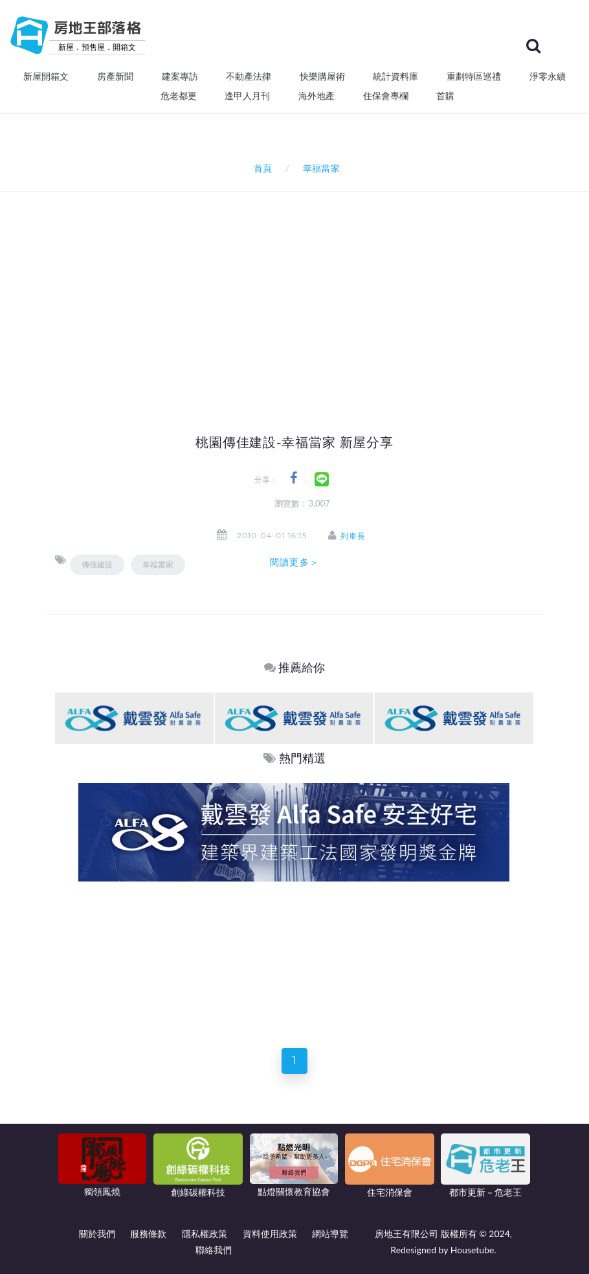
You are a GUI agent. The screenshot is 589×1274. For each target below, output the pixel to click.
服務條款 (148, 1233)
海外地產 (316, 96)
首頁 (260, 168)
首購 (445, 96)
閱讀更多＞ (294, 562)
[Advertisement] (322, 289)
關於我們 (97, 1233)
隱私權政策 (204, 1233)
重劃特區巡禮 (474, 76)
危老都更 (179, 96)
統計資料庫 (395, 76)
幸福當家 (157, 564)
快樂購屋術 (322, 76)
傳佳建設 (97, 564)
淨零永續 (547, 76)
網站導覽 (330, 1233)
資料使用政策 (270, 1233)
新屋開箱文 (46, 76)
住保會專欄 (385, 96)
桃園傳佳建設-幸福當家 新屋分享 (294, 442)
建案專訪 (180, 76)
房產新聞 (115, 76)
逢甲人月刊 (247, 96)
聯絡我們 (213, 1249)
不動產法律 (248, 76)
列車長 (353, 536)
